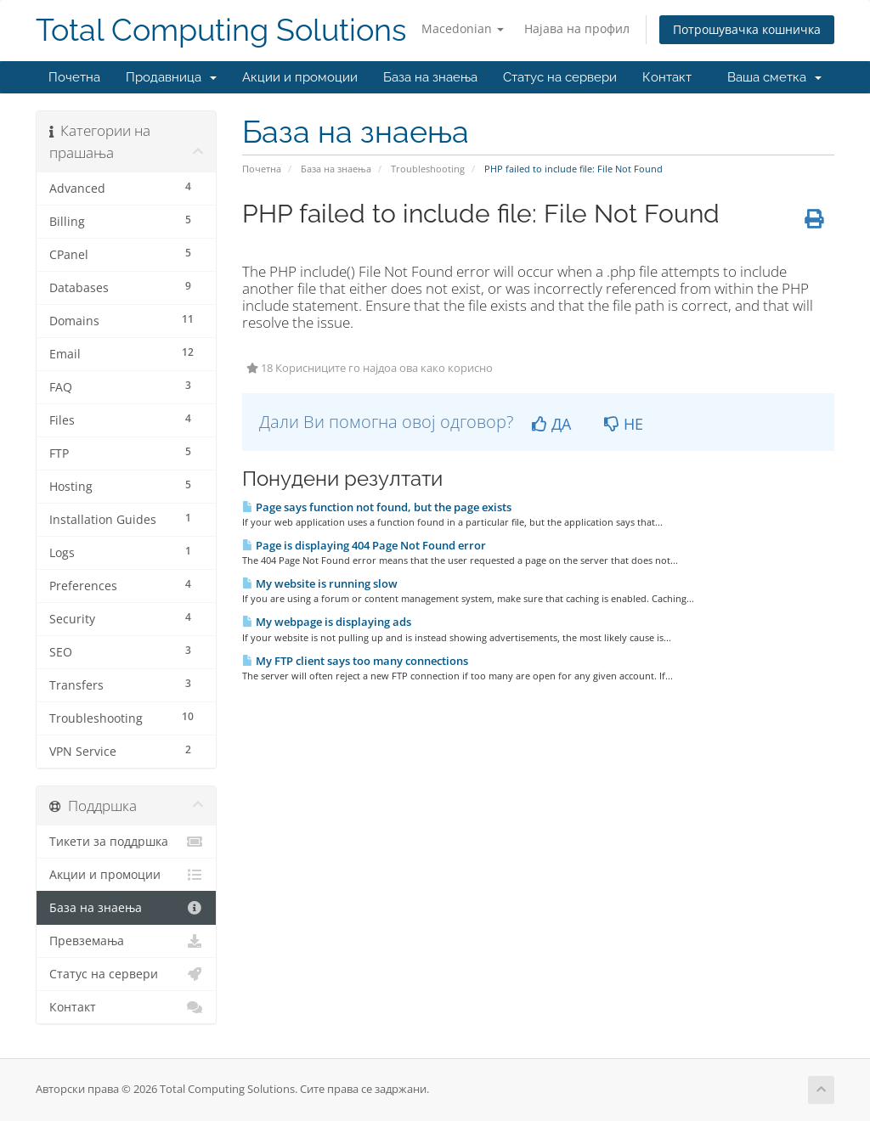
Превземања (126, 941)
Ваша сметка (774, 77)
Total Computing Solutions (221, 30)
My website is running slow (320, 583)
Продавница (171, 77)
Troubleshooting (428, 168)
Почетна (74, 77)
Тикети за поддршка (126, 841)
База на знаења (430, 77)
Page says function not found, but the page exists (376, 507)
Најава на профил (577, 28)
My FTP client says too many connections (355, 660)
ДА (551, 424)
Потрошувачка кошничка (747, 29)
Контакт (667, 77)
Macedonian (462, 28)
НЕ (623, 424)
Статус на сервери (560, 77)
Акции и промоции (300, 77)
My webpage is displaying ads (326, 621)
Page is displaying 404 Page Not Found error (364, 545)
